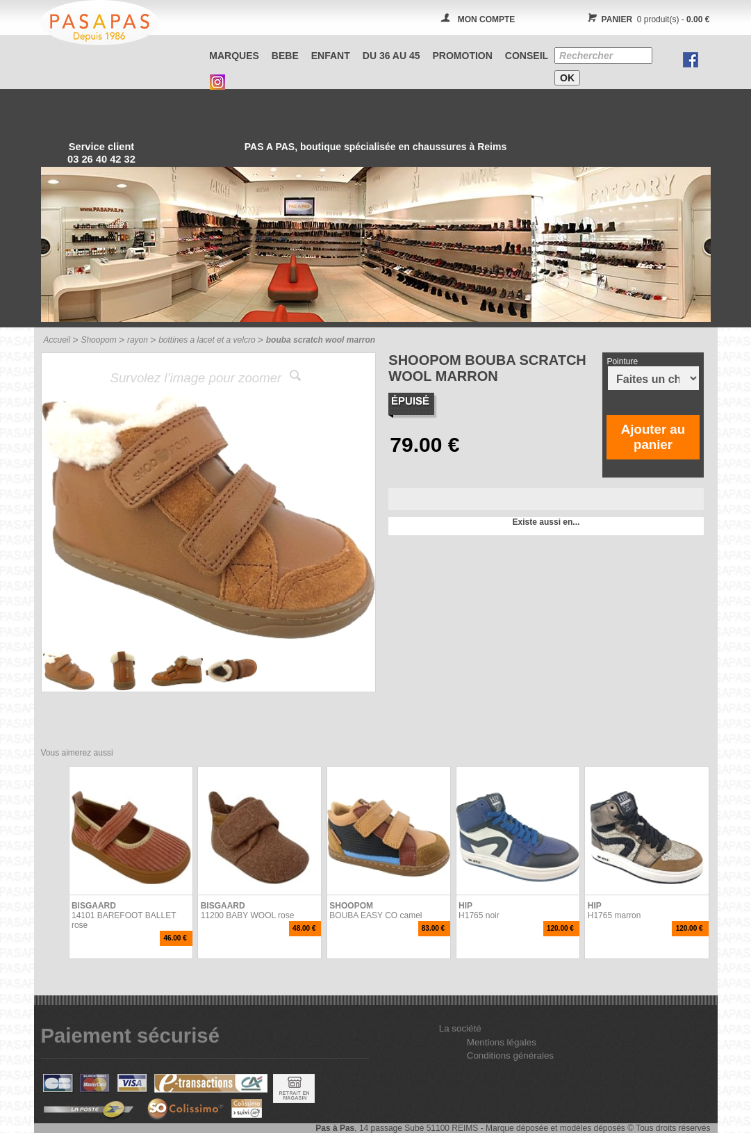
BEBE (285, 55)
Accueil (57, 340)
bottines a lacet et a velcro (206, 340)
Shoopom (98, 340)
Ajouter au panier (653, 437)
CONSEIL (526, 55)
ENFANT (330, 55)
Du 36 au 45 (391, 55)
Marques (234, 55)
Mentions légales (501, 1042)
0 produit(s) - (647, 19)
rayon (137, 340)
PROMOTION (463, 55)
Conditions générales (510, 1055)
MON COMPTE (486, 19)
